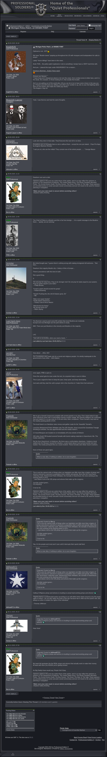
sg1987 (9, 353)
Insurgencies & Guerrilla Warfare (41, 26)
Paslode (10, 416)
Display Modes (94, 40)
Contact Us (73, 740)
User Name (72, 25)
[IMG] (8, 725)
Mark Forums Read (80, 737)
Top (103, 740)
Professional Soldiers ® (16, 26)
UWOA (27, 26)
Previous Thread (49, 697)
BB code (9, 722)
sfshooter (10, 141)
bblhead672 (11, 567)
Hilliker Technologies (66, 748)
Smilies (8, 723)
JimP (8, 373)
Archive (98, 740)
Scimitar (10, 263)
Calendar (83, 31)
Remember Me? (95, 26)
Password (72, 28)
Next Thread (59, 697)
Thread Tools (80, 40)
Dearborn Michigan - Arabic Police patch (46, 71)
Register (23, 31)
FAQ (52, 31)
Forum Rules (10, 730)
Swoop (9, 615)
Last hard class (13, 321)
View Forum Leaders (95, 737)
